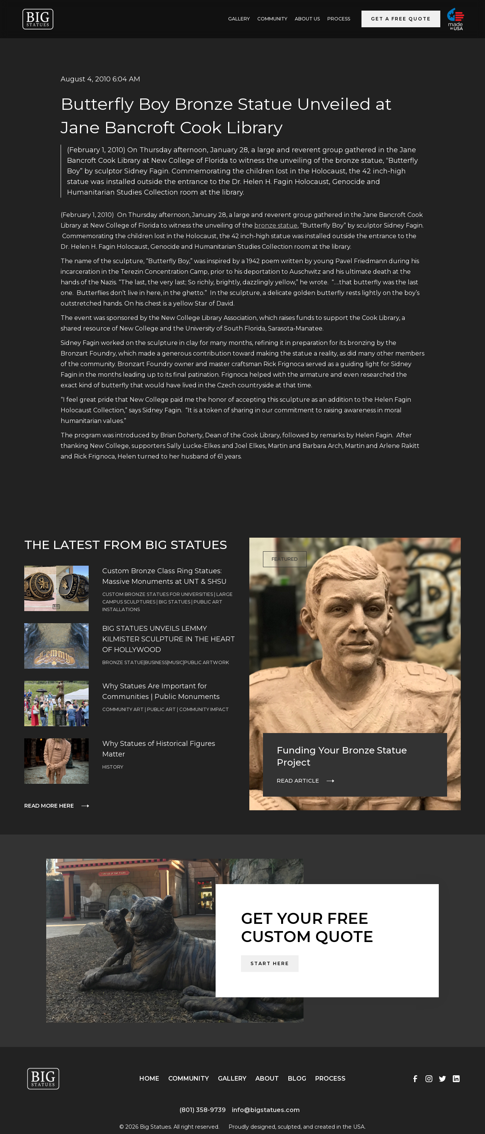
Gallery (232, 1078)
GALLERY (239, 19)
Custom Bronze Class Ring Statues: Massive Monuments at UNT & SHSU (164, 576)
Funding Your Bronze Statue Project (342, 756)
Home (149, 1078)
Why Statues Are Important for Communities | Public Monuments (161, 691)
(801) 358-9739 (203, 1110)
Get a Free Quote (401, 19)
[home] (38, 19)
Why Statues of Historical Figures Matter (158, 748)
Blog (297, 1078)
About (267, 1078)
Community (272, 19)
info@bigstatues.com (266, 1110)
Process (338, 19)
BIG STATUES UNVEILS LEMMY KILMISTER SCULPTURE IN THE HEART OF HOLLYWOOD (168, 639)
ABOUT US (307, 19)
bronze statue (275, 225)
